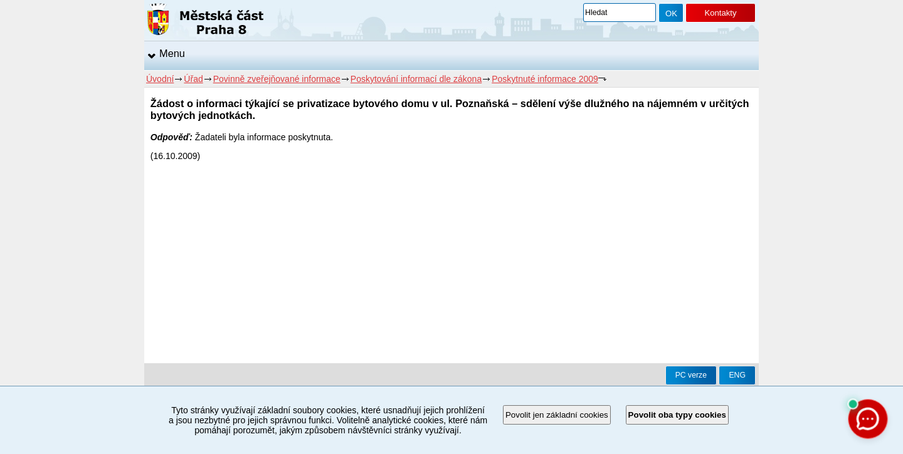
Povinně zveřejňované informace (277, 79)
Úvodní (160, 79)
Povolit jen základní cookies (556, 415)
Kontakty (720, 13)
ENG (737, 375)
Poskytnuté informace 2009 (545, 79)
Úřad (193, 79)
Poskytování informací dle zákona (416, 79)
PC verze (691, 375)
